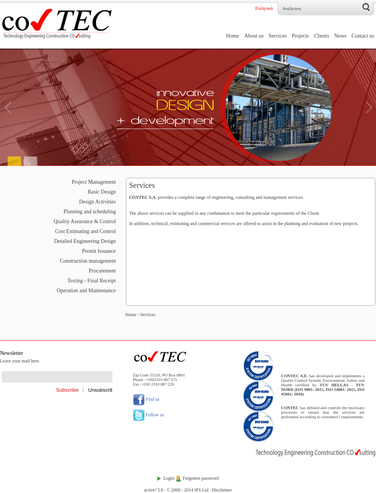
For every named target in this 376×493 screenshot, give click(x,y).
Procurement (102, 271)
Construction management (88, 261)
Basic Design (102, 192)
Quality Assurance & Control (85, 221)
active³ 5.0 (153, 490)
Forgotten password (201, 478)
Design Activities (97, 202)
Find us (146, 399)
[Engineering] (188, 107)
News (340, 36)
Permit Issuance (99, 251)
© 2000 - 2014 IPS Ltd (188, 490)
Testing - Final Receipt (91, 281)
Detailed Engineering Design (85, 241)
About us (254, 36)
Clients (321, 36)
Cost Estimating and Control (85, 231)
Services (277, 36)
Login (168, 478)
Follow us (148, 414)
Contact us (363, 36)
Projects (300, 36)
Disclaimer (222, 490)
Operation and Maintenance (86, 290)
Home (232, 36)
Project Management (94, 182)
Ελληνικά (264, 8)
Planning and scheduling (89, 211)
